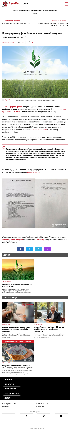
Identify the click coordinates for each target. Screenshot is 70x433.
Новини (8, 379)
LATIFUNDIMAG (41, 407)
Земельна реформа (50, 10)
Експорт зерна (36, 10)
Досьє (7, 398)
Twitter (12, 239)
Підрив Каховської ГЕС (21, 10)
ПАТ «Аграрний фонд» (13, 106)
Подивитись (10, 389)
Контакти (5, 407)
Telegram (19, 239)
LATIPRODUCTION (41, 403)
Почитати (9, 384)
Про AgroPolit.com (9, 403)
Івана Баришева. (34, 172)
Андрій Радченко (40, 129)
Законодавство (12, 393)
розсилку (40, 239)
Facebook (5, 239)
